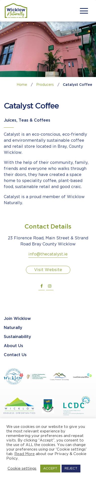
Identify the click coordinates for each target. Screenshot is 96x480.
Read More (24, 454)
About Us (13, 346)
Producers (45, 84)
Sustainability (17, 337)
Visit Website (48, 270)
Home (22, 84)
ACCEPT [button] (50, 468)
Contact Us (15, 355)
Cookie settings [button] (22, 468)
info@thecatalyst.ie (48, 254)
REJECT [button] (71, 468)
